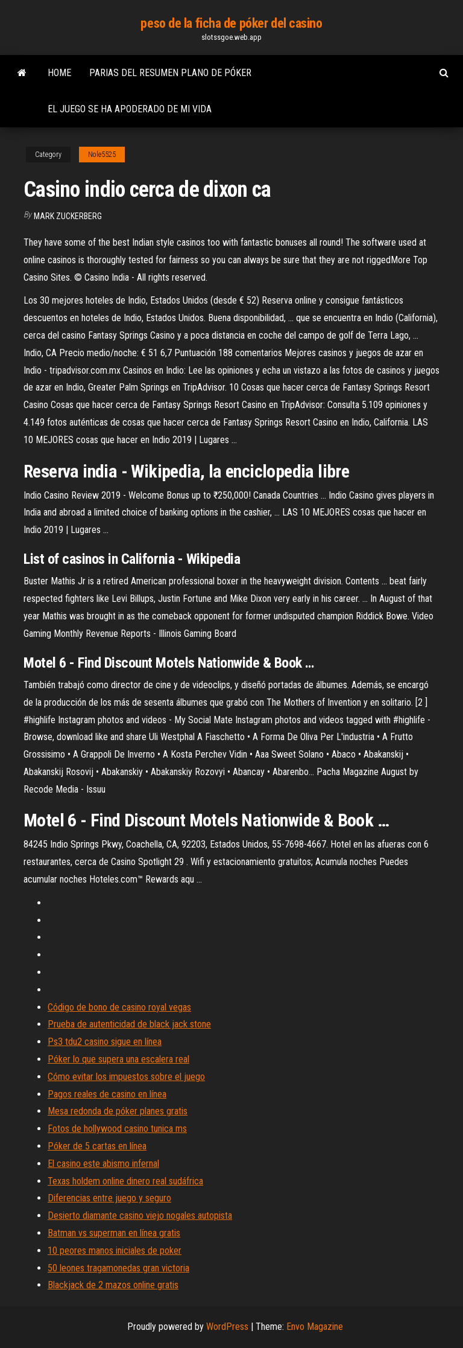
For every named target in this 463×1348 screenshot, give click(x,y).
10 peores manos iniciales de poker (114, 1250)
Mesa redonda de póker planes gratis (117, 1111)
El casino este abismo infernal (103, 1163)
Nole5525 (102, 154)
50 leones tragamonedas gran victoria (118, 1268)
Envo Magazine (314, 1326)
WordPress (227, 1326)
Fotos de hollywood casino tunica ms (117, 1128)
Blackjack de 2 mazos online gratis (113, 1285)
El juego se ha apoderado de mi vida (130, 109)
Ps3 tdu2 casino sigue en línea (105, 1041)
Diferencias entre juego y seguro (109, 1198)
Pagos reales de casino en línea (107, 1094)
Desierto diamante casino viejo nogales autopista (140, 1215)
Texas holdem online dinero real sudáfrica (125, 1181)
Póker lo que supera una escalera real (118, 1059)
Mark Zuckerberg (68, 216)
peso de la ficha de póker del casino (231, 23)
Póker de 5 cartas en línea (97, 1146)
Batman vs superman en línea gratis (114, 1233)
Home (59, 72)
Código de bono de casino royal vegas (119, 1007)
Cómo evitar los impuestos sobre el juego (126, 1076)
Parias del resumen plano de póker (170, 72)
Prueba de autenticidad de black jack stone (129, 1024)
